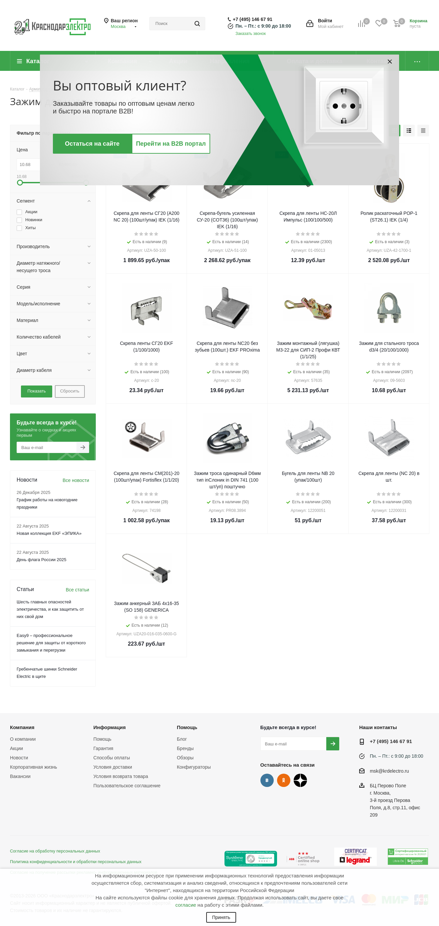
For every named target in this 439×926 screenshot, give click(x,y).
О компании (23, 739)
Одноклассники (283, 780)
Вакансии (20, 776)
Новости (19, 757)
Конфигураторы (194, 767)
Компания (22, 727)
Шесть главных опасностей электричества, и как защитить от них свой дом (50, 609)
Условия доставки (112, 767)
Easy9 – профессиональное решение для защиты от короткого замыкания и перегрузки (51, 643)
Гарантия (103, 748)
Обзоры (185, 757)
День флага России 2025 (42, 559)
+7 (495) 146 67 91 (252, 19)
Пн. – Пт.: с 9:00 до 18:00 (263, 26)
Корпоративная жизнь (33, 767)
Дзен (300, 780)
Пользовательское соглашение (127, 785)
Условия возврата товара (120, 776)
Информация (109, 727)
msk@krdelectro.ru (389, 771)
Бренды (185, 748)
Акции (16, 748)
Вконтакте (267, 780)
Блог (182, 739)
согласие (185, 905)
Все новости (76, 480)
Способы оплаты (111, 757)
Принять (221, 917)
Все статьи (77, 589)
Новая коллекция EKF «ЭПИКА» (49, 533)
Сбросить (69, 390)
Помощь (102, 739)
